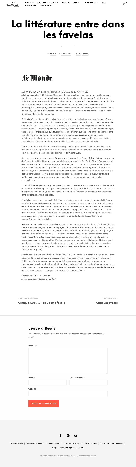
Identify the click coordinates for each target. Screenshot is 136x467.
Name (31, 378)
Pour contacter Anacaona (112, 443)
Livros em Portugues (72, 443)
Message (33, 346)
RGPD (81, 447)
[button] (125, 3)
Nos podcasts (48, 6)
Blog (104, 3)
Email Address (77, 378)
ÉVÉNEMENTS (89, 3)
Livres (28, 3)
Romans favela (16, 443)
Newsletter (30, 6)
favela (85, 53)
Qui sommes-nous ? (46, 3)
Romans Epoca (52, 443)
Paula (53, 53)
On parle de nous (70, 3)
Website (32, 389)
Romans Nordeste (34, 443)
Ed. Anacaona (91, 443)
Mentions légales (67, 447)
